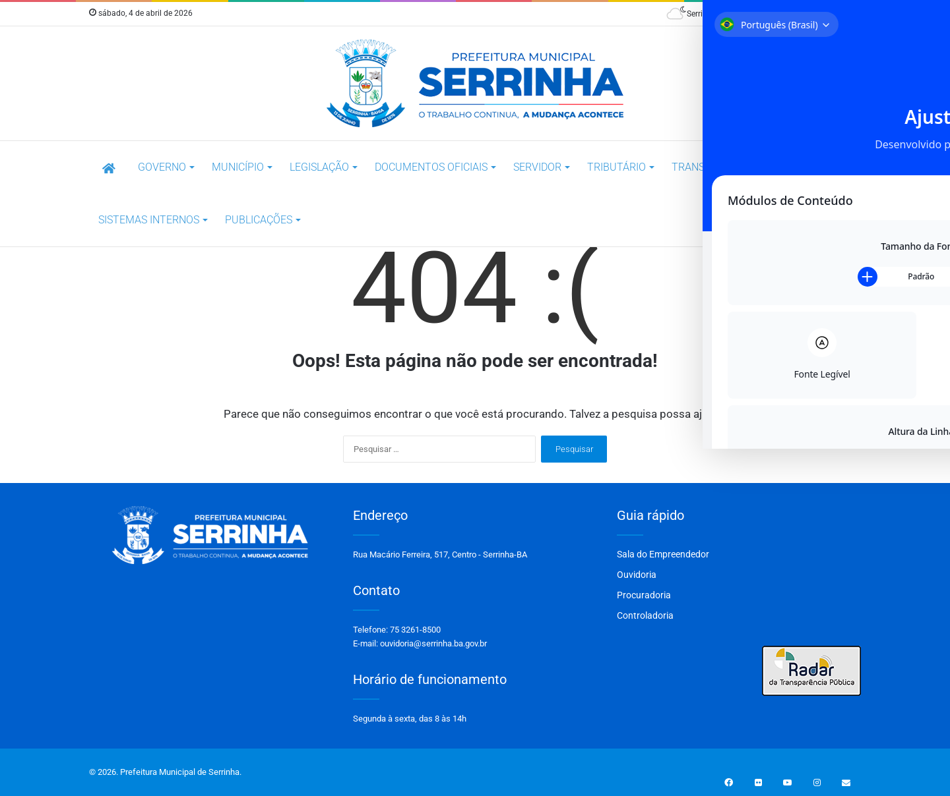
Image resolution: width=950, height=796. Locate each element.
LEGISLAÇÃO (319, 167)
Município (238, 167)
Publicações (258, 219)
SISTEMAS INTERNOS (148, 219)
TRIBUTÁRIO (616, 167)
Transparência (712, 167)
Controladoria (645, 615)
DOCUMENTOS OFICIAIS (431, 167)
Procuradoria (644, 595)
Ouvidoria (636, 574)
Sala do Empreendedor (663, 554)
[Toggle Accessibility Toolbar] (926, 20)
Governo (162, 167)
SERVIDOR (537, 167)
